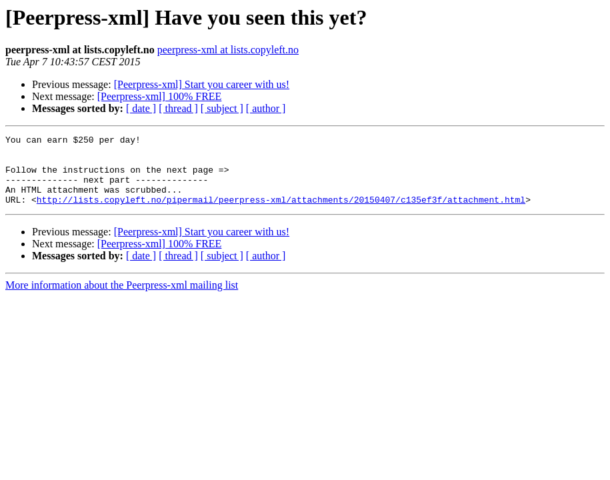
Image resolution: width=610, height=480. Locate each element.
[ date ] (141, 108)
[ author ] (266, 108)
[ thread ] (178, 108)
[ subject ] (222, 108)
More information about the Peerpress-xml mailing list (121, 299)
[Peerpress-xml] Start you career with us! (201, 84)
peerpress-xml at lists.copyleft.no (228, 49)
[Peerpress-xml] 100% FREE (159, 96)
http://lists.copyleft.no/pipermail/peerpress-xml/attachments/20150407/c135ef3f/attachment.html (281, 213)
